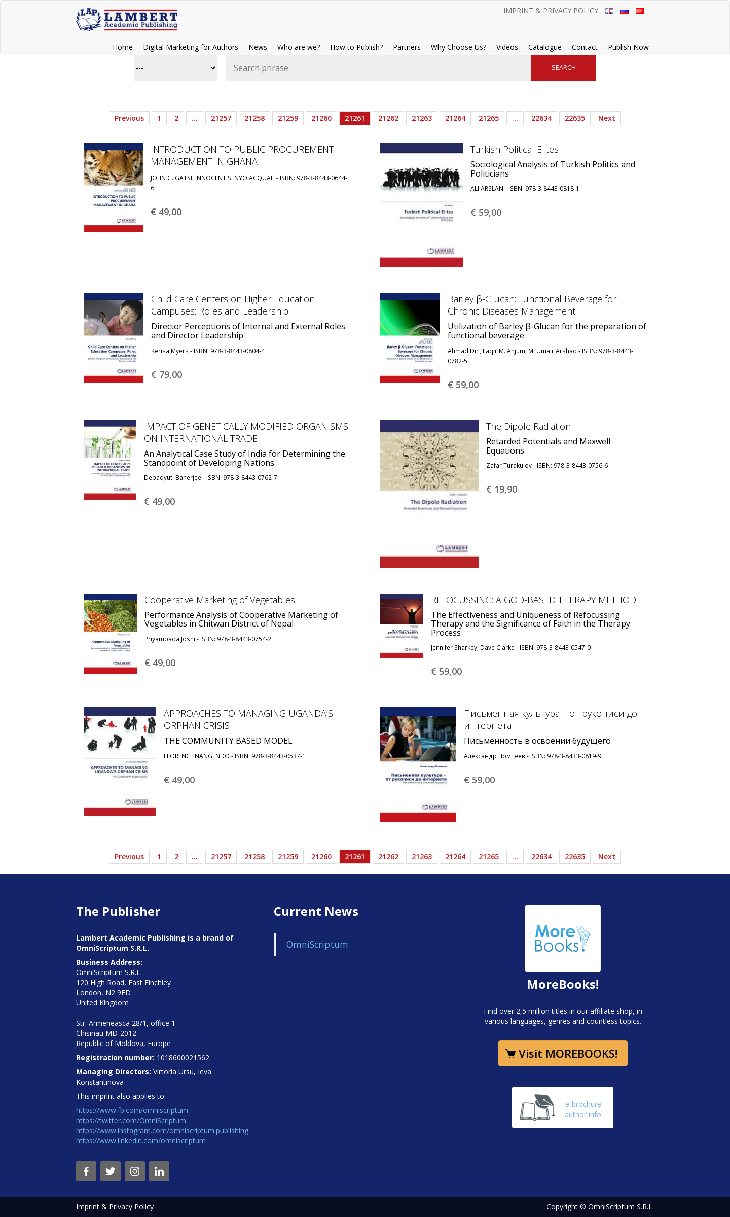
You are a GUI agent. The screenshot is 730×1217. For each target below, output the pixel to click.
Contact (585, 47)
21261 (355, 118)
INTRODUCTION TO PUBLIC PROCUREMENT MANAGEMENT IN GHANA (242, 155)
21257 (221, 118)
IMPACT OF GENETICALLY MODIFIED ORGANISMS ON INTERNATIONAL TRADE (246, 432)
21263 (422, 118)
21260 (321, 118)
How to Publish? (356, 47)
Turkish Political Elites (514, 149)
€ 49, (166, 211)
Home (123, 47)
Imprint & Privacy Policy (550, 10)
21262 (388, 118)
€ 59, (485, 212)
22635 (575, 118)
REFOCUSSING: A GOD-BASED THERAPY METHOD (533, 600)
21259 (288, 118)
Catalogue (545, 47)
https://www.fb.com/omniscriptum (132, 1110)
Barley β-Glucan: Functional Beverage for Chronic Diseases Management (532, 305)
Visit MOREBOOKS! (568, 1053)
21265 (489, 118)
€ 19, (501, 489)
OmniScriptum (317, 944)
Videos (507, 47)
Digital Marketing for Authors (190, 47)
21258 (254, 118)
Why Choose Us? (458, 47)
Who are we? (298, 47)
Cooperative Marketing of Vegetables (219, 600)
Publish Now (628, 47)
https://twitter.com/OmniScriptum (131, 1120)
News (257, 47)
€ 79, (166, 374)
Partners (407, 47)
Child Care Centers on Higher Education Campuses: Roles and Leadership (233, 305)
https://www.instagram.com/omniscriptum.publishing (162, 1130)
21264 (455, 118)
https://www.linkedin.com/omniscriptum (141, 1140)
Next (606, 118)
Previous (129, 118)
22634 (541, 118)
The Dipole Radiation (528, 426)
